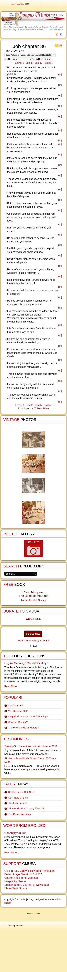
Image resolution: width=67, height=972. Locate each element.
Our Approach (16, 705)
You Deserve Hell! (18, 711)
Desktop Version (15, 925)
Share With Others (15, 888)
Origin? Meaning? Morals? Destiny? (26, 663)
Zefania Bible (41, 408)
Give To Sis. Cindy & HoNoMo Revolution (29, 870)
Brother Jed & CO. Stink (21, 792)
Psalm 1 (48, 63)
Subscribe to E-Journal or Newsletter (26, 884)
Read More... (11, 686)
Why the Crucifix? (18, 722)
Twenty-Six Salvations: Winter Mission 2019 (30, 746)
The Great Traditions (19, 814)
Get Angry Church (18, 797)
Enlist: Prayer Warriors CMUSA (23, 874)
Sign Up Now (33, 634)
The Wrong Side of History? (23, 727)
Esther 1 (19, 63)
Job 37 (38, 63)
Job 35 (29, 63)
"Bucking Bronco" (17, 803)
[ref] (59, 74)
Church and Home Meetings (21, 877)
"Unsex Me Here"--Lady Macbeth (26, 808)
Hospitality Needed (15, 881)
